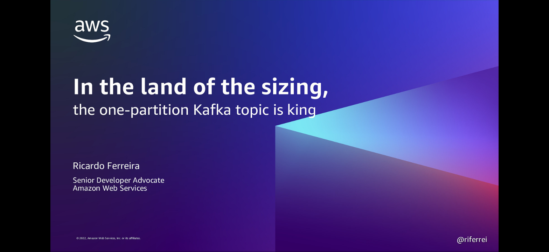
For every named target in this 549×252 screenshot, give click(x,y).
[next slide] (536, 236)
